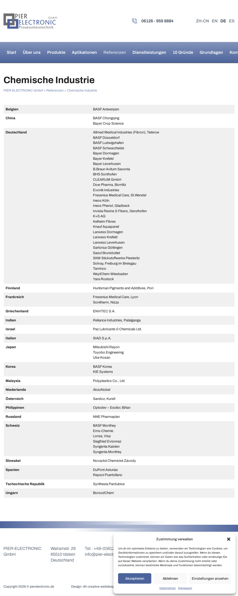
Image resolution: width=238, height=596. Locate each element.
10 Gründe (183, 52)
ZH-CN (202, 21)
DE (223, 21)
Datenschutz (167, 588)
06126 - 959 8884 (157, 21)
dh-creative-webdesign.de (102, 586)
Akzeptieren (134, 578)
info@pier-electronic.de (106, 554)
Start (11, 52)
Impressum (185, 588)
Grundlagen (211, 52)
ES (232, 21)
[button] (228, 539)
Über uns (32, 52)
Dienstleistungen (149, 52)
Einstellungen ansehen (210, 578)
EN (215, 21)
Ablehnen (170, 578)
